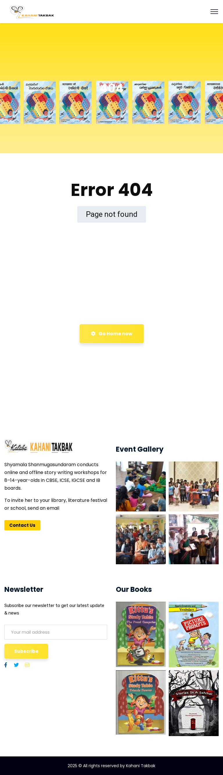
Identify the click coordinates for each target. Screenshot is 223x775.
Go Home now (111, 333)
